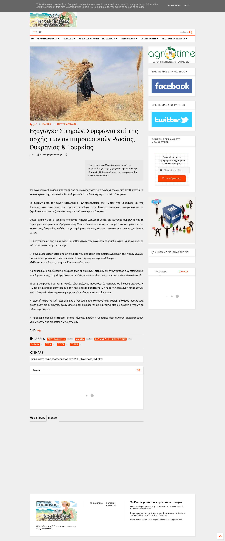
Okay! (186, 6)
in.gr (39, 330)
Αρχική (33, 124)
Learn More (174, 6)
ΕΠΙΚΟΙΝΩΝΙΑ (96, 503)
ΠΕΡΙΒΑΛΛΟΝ (129, 38)
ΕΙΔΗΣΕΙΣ (69, 38)
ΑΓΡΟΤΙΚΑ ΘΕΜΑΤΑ (67, 124)
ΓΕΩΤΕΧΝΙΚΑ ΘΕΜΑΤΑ (174, 38)
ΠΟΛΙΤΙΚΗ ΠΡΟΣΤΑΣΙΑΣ (111, 504)
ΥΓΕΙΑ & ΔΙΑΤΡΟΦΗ (89, 38)
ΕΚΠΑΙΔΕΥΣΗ (110, 38)
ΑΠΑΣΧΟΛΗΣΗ (149, 38)
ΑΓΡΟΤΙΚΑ (48, 38)
